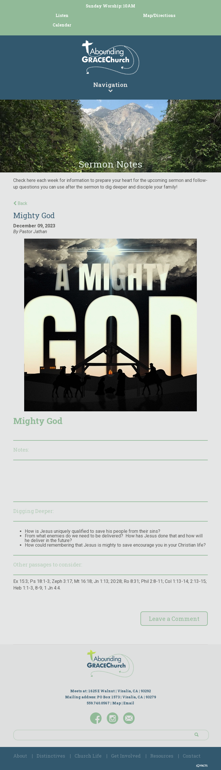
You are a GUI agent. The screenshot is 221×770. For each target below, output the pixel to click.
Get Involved (126, 756)
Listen (62, 15)
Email (128, 703)
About (20, 756)
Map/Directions (159, 15)
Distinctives (51, 756)
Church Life (88, 756)
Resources (161, 756)
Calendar (62, 25)
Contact (192, 756)
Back (20, 203)
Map (116, 703)
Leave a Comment (174, 618)
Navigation (110, 87)
